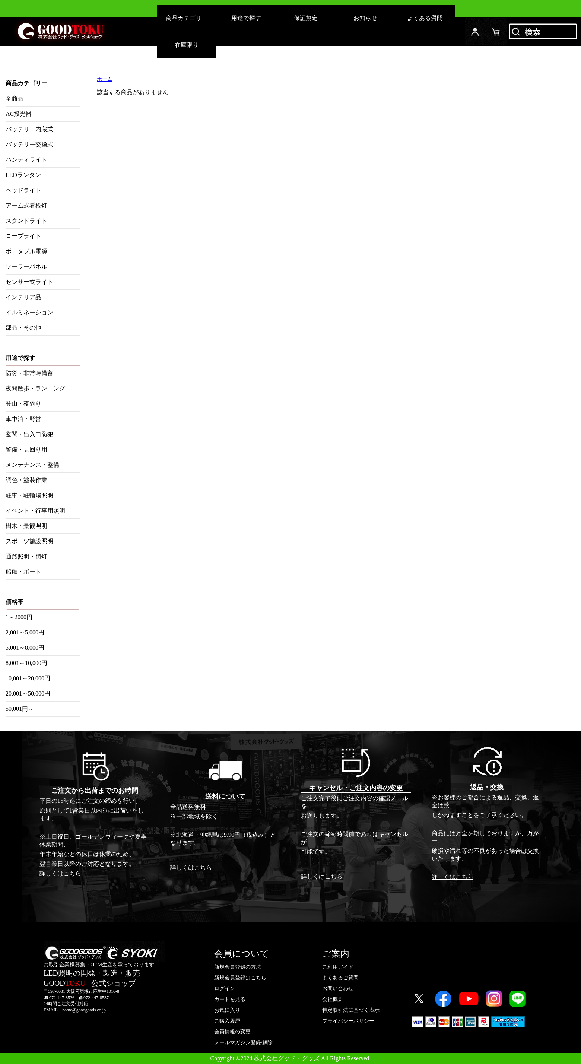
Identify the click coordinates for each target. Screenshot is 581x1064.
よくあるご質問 (340, 978)
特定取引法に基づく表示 (351, 1010)
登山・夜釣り (23, 403)
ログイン (475, 31)
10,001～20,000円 (28, 678)
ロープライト (23, 236)
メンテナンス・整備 (32, 465)
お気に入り (227, 1010)
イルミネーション (29, 312)
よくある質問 (425, 18)
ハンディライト (26, 159)
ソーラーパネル (26, 266)
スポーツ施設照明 (29, 541)
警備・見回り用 (26, 449)
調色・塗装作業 (26, 480)
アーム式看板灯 (26, 205)
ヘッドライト (23, 190)
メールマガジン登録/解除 (243, 1042)
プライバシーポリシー (348, 1021)
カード (496, 31)
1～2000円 (19, 617)
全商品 (14, 98)
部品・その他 (23, 327)
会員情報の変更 (232, 1032)
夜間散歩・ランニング (35, 388)
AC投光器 (19, 114)
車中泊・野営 (23, 419)
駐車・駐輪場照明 (29, 495)
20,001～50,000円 (28, 693)
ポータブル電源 (26, 251)
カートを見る (229, 999)
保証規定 (306, 18)
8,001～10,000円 (26, 663)
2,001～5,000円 (25, 632)
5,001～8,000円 (25, 648)
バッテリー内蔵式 (29, 129)
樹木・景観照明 (26, 526)
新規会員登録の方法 (237, 967)
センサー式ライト (29, 282)
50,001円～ (20, 709)
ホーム (104, 79)
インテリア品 (23, 297)
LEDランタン (23, 175)
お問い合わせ (337, 988)
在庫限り (187, 45)
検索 (544, 31)
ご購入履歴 (227, 1021)
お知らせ (365, 18)
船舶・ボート (23, 572)
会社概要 (332, 999)
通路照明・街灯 (26, 556)
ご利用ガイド (337, 967)
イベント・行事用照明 (35, 510)
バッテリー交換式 (29, 144)
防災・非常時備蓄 (29, 373)
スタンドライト (26, 221)
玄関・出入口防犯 (29, 434)
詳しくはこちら (60, 873)
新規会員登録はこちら (240, 978)
